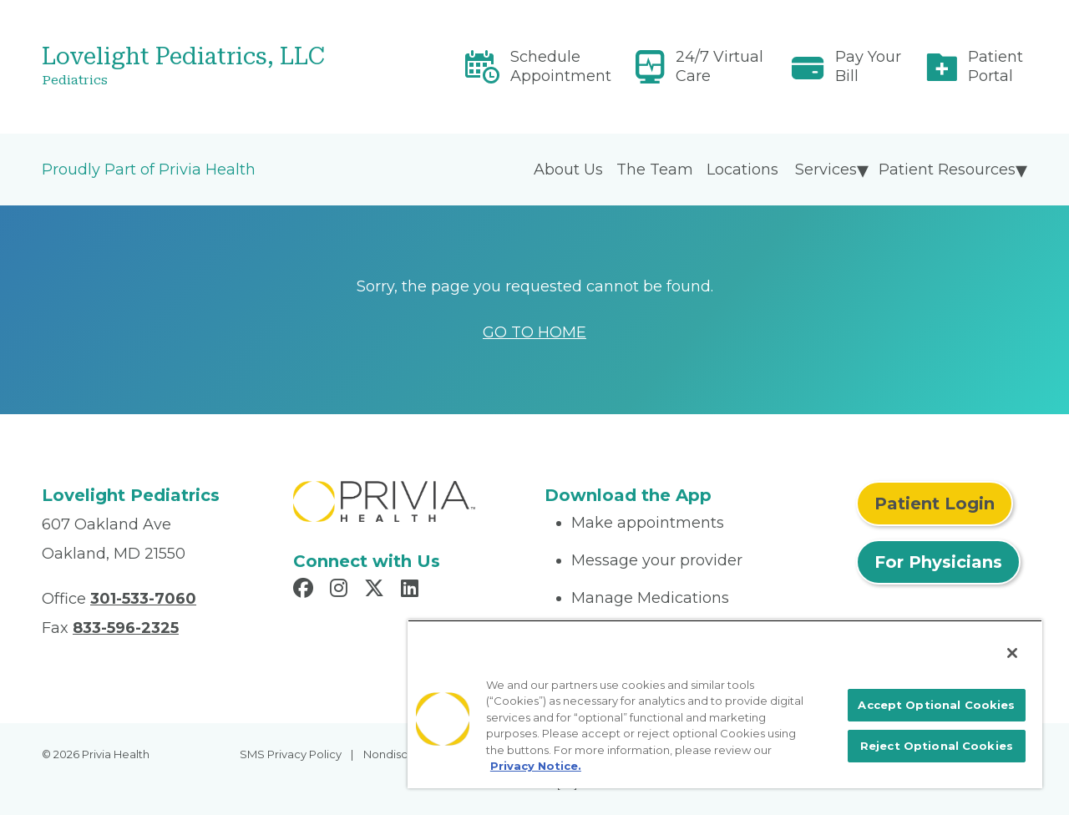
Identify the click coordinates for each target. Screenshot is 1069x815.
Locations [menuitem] (742, 169)
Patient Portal (995, 66)
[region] (725, 704)
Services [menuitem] (826, 169)
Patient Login (934, 504)
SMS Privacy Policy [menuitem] (291, 754)
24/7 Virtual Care (719, 66)
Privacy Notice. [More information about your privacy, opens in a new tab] (535, 765)
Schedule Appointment (560, 66)
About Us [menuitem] (568, 169)
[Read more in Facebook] (305, 590)
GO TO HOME (534, 332)
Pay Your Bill (868, 66)
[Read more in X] (376, 590)
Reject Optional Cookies (936, 745)
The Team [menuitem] (654, 169)
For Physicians (938, 562)
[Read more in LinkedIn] (412, 590)
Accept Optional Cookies (936, 704)
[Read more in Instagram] (341, 590)
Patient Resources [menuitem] (947, 169)
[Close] (1012, 653)
